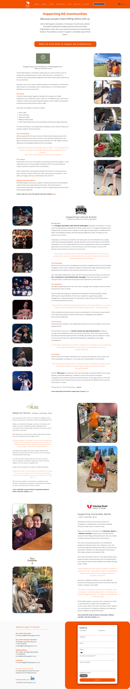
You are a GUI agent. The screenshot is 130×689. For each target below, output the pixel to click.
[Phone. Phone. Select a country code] (82, 652)
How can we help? (85, 662)
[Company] (97, 639)
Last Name (101, 630)
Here (31, 491)
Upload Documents (85, 672)
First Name (83, 630)
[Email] (97, 646)
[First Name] (88, 633)
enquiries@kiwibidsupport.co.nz (28, 635)
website (78, 387)
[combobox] (97, 659)
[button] (99, 4)
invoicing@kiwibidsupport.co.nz (28, 662)
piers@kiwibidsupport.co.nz (27, 646)
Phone (82, 649)
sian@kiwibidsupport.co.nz (26, 656)
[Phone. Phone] (99, 652)
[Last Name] (106, 633)
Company (83, 637)
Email (82, 643)
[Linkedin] (32, 678)
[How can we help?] (97, 667)
